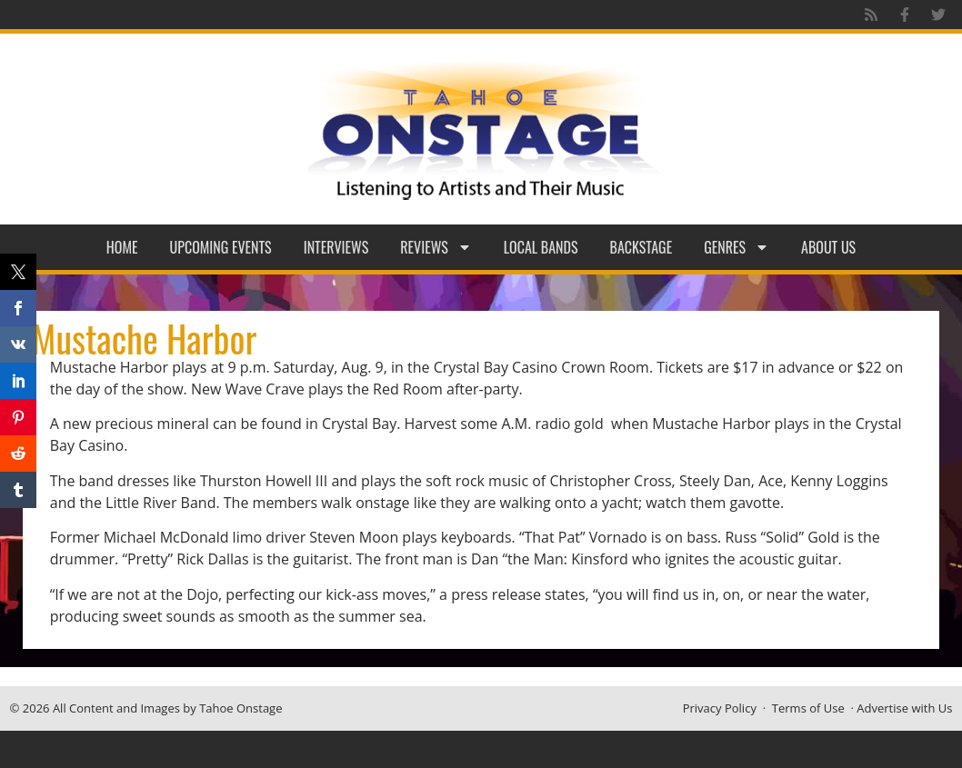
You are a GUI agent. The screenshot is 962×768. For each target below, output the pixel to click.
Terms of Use (808, 708)
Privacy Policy (720, 708)
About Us (828, 247)
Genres (736, 247)
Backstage (641, 247)
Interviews (336, 247)
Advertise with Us (904, 708)
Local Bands (541, 247)
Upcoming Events (221, 247)
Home (122, 247)
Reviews (436, 247)
